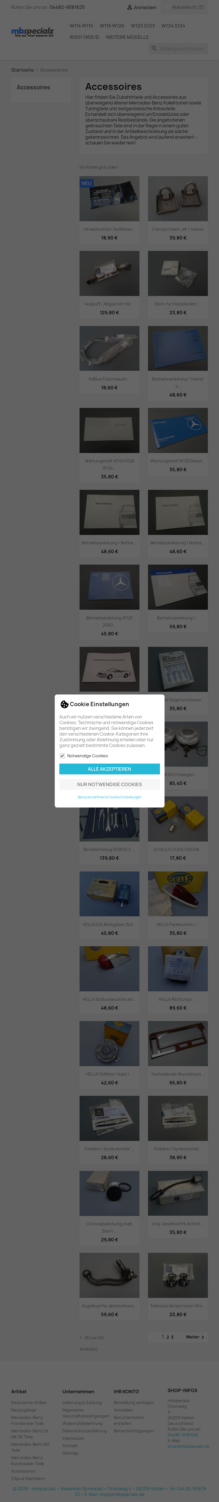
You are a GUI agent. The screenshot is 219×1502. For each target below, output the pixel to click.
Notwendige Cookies (83, 756)
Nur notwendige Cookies (109, 784)
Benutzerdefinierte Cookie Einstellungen (109, 797)
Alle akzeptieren (109, 769)
